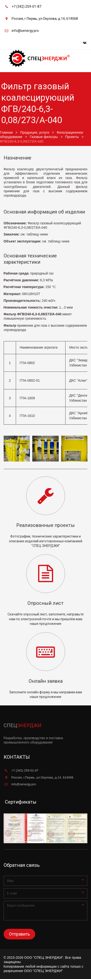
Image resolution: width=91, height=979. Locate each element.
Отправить (19, 934)
